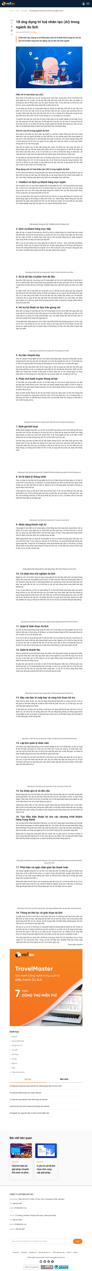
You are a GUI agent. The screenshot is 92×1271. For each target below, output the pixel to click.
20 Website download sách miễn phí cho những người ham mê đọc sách (36, 1086)
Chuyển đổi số (17, 1045)
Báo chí (14, 1063)
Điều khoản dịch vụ (44, 1252)
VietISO (63, 940)
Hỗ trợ (69, 1252)
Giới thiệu (24, 1252)
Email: (18, 1208)
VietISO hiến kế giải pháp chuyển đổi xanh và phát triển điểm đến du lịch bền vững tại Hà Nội (21, 1169)
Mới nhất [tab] (64, 1079)
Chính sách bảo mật (58, 1252)
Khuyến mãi (32, 1252)
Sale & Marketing (18, 1041)
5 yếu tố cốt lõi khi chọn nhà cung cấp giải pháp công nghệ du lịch (46, 1169)
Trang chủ (16, 1252)
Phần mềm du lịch (18, 1072)
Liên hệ (75, 1252)
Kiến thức (15, 1054)
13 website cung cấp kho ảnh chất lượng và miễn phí (29, 1100)
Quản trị (14, 1037)
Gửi (77, 1241)
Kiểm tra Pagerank (31, 1267)
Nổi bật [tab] (28, 1079)
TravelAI (15, 1050)
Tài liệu (14, 1059)
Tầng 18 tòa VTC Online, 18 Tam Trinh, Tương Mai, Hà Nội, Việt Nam (41, 1199)
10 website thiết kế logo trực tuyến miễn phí (25, 1093)
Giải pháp (15, 1162)
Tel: (16, 1203)
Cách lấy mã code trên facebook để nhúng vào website (29, 1106)
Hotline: (17, 1229)
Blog (13, 1068)
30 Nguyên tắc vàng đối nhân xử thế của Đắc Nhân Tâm (29, 1113)
